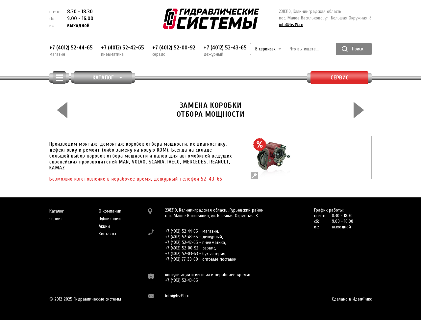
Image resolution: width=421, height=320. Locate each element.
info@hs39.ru (291, 24)
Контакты (107, 234)
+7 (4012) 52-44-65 (71, 50)
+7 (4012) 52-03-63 (181, 253)
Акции (104, 226)
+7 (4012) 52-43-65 (225, 50)
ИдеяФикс (362, 299)
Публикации (110, 218)
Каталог (56, 211)
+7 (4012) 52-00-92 (173, 50)
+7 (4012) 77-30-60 (181, 259)
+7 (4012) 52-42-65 (122, 50)
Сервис (340, 77)
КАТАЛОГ (107, 77)
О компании (110, 211)
